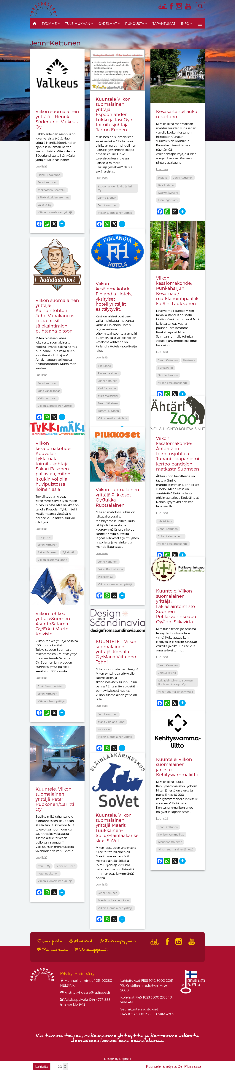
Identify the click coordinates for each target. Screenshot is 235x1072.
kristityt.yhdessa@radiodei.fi (87, 992)
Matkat (81, 941)
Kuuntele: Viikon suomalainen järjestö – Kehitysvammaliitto (177, 766)
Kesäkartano (166, 185)
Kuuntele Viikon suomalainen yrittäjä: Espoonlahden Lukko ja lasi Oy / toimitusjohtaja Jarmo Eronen (114, 114)
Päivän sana (52, 949)
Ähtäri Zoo (165, 521)
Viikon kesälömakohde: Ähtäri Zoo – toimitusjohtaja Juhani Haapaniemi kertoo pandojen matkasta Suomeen (177, 453)
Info (186, 23)
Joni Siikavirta (167, 672)
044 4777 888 (99, 999)
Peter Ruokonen (48, 873)
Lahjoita (41, 1066)
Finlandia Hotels (108, 373)
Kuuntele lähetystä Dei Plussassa (173, 1066)
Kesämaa (189, 360)
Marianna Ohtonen (170, 842)
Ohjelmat (109, 23)
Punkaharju (165, 367)
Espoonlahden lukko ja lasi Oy (115, 188)
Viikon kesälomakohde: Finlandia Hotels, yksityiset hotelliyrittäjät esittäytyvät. (114, 296)
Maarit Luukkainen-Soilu (113, 900)
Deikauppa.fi (91, 949)
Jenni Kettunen (47, 182)
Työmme (51, 23)
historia (163, 177)
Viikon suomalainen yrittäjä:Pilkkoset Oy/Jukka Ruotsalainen (117, 497)
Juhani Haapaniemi (170, 536)
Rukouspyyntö (118, 941)
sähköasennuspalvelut (52, 190)
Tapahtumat (164, 23)
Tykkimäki (69, 552)
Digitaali (125, 1058)
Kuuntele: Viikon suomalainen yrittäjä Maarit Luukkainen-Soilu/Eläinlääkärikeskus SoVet (117, 827)
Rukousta (136, 23)
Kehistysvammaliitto (171, 834)
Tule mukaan (79, 23)
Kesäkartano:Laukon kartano (176, 114)
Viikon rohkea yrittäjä (51, 701)
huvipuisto (44, 537)
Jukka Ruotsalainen (110, 569)
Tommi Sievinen (108, 410)
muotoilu (104, 729)
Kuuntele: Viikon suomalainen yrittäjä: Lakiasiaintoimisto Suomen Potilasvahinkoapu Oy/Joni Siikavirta (176, 606)
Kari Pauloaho (107, 388)
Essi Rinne (104, 365)
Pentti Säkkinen (108, 403)
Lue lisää (41, 166)
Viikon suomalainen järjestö (175, 849)
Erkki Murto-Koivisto (50, 686)
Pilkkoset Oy (105, 576)
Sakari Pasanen (47, 552)
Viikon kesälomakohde (173, 382)
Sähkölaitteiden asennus (53, 197)
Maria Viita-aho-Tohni (111, 721)
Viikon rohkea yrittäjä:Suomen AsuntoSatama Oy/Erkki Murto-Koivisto (53, 624)
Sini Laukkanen (168, 375)
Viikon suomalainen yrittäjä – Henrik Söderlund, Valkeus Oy (57, 119)
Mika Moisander (108, 395)
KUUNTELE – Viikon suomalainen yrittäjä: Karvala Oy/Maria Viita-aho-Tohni (117, 651)
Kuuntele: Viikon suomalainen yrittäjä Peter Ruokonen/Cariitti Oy (55, 799)
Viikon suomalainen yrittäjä (55, 212)
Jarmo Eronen (107, 197)
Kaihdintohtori (47, 398)
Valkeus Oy (44, 204)
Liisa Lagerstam (168, 200)
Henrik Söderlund (49, 174)
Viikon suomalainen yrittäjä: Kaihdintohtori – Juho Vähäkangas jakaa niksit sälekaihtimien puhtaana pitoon (57, 315)
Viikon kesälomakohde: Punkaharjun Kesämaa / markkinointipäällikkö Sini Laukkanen (177, 290)
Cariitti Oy (44, 866)
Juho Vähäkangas (49, 390)
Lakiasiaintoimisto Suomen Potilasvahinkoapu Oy (175, 682)
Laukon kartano (168, 192)
